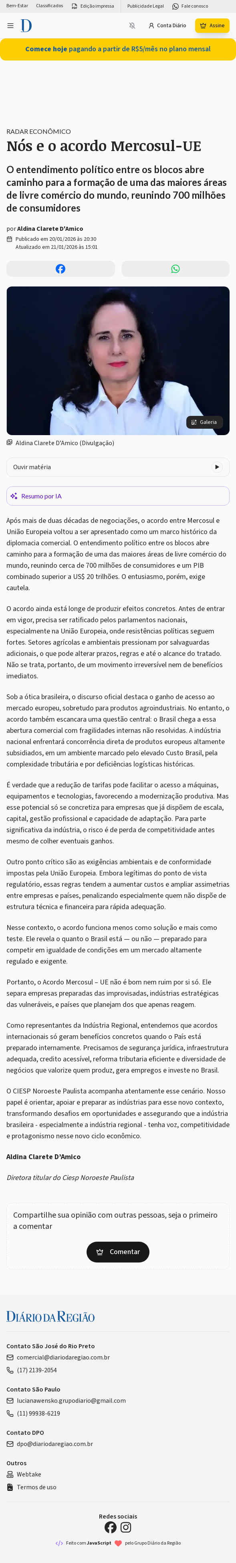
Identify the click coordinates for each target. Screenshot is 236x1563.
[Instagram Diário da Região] (126, 1527)
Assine (212, 26)
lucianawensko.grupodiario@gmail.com (66, 1400)
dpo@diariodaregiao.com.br (49, 1444)
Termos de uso (31, 1487)
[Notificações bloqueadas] (132, 25)
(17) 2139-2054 (31, 1370)
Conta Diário (167, 26)
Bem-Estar (17, 6)
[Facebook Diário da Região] (111, 1527)
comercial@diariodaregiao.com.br (58, 1357)
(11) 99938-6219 (33, 1413)
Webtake (23, 1474)
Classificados (49, 6)
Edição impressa (92, 6)
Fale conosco (190, 6)
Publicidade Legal (145, 6)
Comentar (118, 1252)
